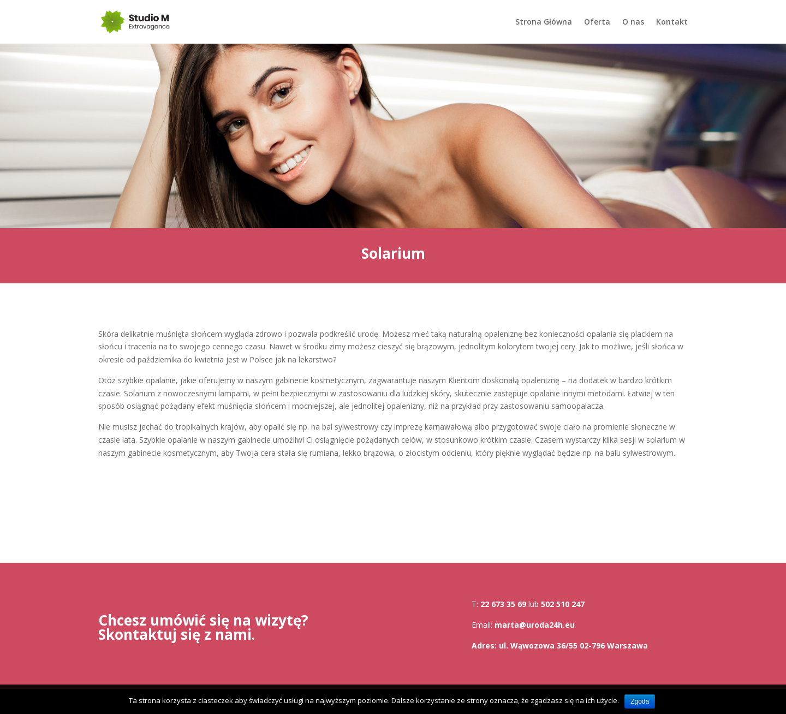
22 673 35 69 (503, 604)
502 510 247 (563, 604)
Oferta (597, 22)
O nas (633, 22)
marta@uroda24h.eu (535, 625)
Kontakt (672, 22)
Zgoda (639, 701)
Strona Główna (543, 22)
